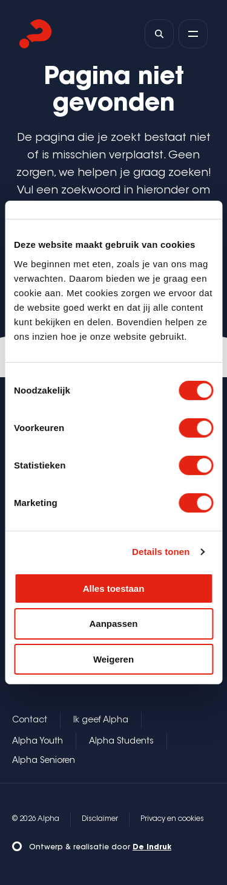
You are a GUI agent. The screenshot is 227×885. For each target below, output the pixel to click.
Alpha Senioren (43, 761)
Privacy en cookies (172, 819)
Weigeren (113, 659)
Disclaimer (100, 819)
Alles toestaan (114, 588)
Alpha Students (121, 742)
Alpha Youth (37, 742)
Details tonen (160, 551)
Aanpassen (113, 623)
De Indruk (152, 847)
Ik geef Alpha (100, 720)
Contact (29, 720)
